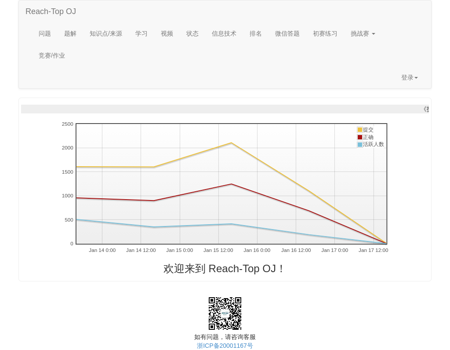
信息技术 (224, 33)
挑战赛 (363, 33)
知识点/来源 (106, 33)
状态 (192, 33)
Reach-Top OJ (50, 11)
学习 (141, 33)
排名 (256, 33)
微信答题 (287, 33)
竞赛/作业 (52, 55)
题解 (70, 33)
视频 (167, 33)
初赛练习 (325, 33)
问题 (45, 33)
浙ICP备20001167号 (225, 345)
